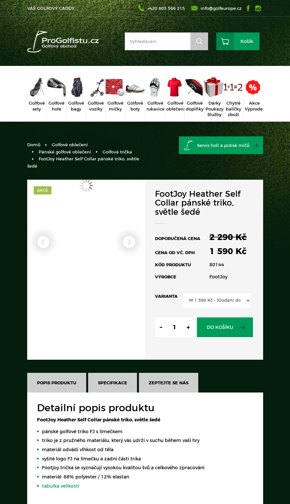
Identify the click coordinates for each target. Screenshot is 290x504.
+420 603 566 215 (166, 8)
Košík (247, 41)
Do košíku (220, 327)
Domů (33, 144)
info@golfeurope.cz (221, 8)
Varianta (166, 296)
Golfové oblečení (70, 144)
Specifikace (112, 382)
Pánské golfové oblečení (65, 151)
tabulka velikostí (60, 486)
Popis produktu (56, 382)
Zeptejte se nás (168, 382)
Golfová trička (117, 151)
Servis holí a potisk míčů (223, 145)
